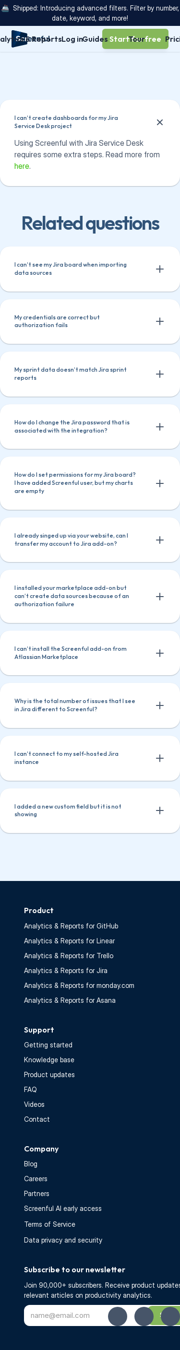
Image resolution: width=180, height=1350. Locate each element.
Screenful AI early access (63, 1208)
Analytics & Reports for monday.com (79, 985)
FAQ (30, 1089)
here (21, 166)
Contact (37, 1119)
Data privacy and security (63, 1240)
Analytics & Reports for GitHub (71, 926)
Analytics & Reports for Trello (68, 955)
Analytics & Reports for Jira (66, 970)
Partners (36, 1193)
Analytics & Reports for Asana (70, 1000)
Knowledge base (49, 1060)
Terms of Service (49, 1224)
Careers (36, 1178)
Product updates (49, 1074)
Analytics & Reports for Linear (69, 941)
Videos (34, 1104)
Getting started (48, 1045)
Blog (30, 1164)
